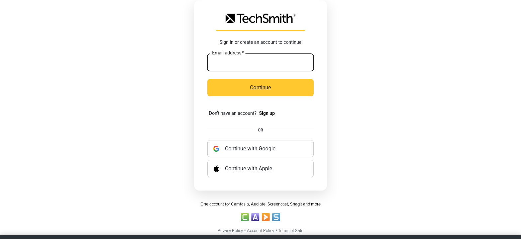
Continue (260, 87)
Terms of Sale (290, 230)
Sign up (267, 113)
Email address (228, 53)
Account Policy (260, 230)
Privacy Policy (230, 230)
